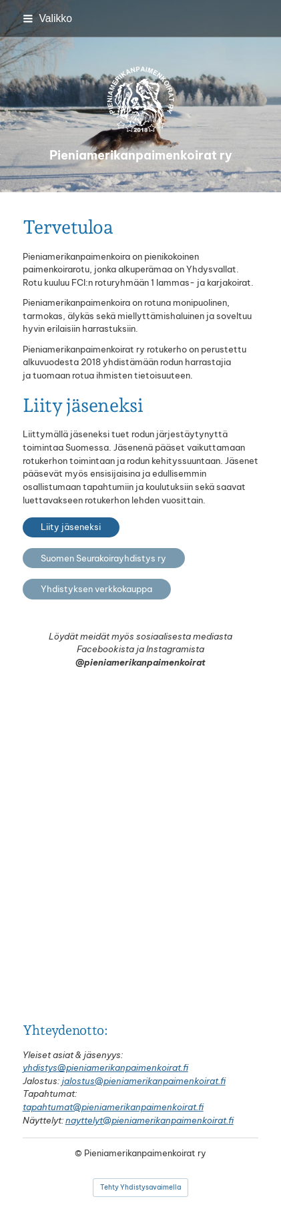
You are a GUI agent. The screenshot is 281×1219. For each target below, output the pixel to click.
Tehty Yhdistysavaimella (140, 1187)
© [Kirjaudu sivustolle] (79, 1153)
